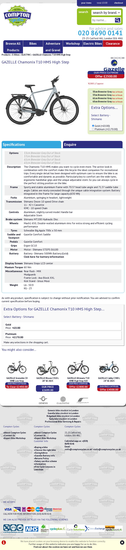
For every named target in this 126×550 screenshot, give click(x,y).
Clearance (113, 43)
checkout (118, 2)
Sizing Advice (41, 452)
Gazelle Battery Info (45, 455)
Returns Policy (42, 458)
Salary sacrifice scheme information (45, 462)
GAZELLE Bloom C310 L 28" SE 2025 (47, 379)
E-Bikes (16, 54)
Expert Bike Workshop (14, 438)
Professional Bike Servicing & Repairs (63, 421)
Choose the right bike (45, 450)
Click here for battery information (44, 256)
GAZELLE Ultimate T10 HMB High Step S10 (78, 379)
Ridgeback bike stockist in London (63, 416)
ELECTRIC (26, 54)
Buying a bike (41, 447)
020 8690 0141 (100, 33)
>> (123, 57)
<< (112, 57)
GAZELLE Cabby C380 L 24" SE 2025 (109, 379)
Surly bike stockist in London (63, 418)
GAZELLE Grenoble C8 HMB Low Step (16, 379)
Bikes (33, 43)
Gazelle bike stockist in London (63, 413)
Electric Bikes (93, 43)
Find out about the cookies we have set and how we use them (63, 547)
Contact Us (9, 435)
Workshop (73, 43)
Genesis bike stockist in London (63, 410)
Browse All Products (13, 46)
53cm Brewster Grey (107, 91)
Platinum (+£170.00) (106, 129)
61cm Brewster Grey (107, 98)
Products (6, 54)
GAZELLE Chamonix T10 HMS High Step (51, 54)
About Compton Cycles (15, 432)
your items (86, 2)
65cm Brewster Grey (107, 101)
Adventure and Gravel (52, 46)
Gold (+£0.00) (102, 125)
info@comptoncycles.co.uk (79, 449)
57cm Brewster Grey (107, 95)
